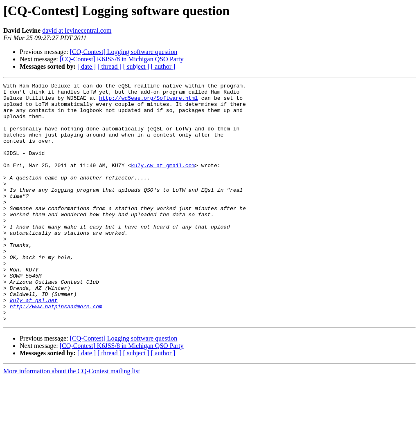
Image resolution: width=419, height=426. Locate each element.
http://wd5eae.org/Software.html (148, 101)
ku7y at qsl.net (34, 344)
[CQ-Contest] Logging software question (124, 51)
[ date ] (86, 66)
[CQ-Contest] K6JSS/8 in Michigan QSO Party (122, 59)
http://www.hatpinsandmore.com (56, 351)
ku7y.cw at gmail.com (163, 182)
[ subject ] (136, 66)
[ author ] (163, 66)
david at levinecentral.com (76, 30)
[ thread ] (109, 66)
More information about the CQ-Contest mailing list (71, 418)
